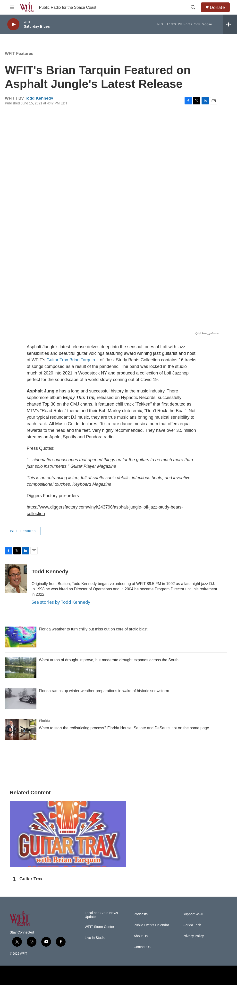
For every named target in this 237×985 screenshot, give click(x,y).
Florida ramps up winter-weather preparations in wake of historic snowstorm (104, 691)
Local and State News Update (101, 915)
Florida (44, 721)
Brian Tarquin (82, 359)
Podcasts (141, 914)
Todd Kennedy (39, 98)
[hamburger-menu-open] (12, 7)
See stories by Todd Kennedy (61, 602)
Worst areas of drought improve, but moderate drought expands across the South (108, 660)
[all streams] (230, 24)
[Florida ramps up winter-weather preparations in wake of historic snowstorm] (20, 698)
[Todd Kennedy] (16, 578)
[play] (13, 24)
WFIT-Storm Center (99, 927)
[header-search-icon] (193, 7)
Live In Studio (95, 938)
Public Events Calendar (151, 925)
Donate (217, 7)
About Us (141, 936)
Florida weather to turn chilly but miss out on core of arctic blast (93, 629)
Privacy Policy (193, 936)
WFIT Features (19, 53)
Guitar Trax (57, 359)
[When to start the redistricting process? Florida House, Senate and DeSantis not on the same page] (20, 729)
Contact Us (142, 947)
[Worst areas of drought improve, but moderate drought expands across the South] (20, 667)
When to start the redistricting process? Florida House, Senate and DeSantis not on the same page (124, 728)
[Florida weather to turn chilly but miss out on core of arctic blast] (20, 637)
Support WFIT (193, 914)
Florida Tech (192, 925)
